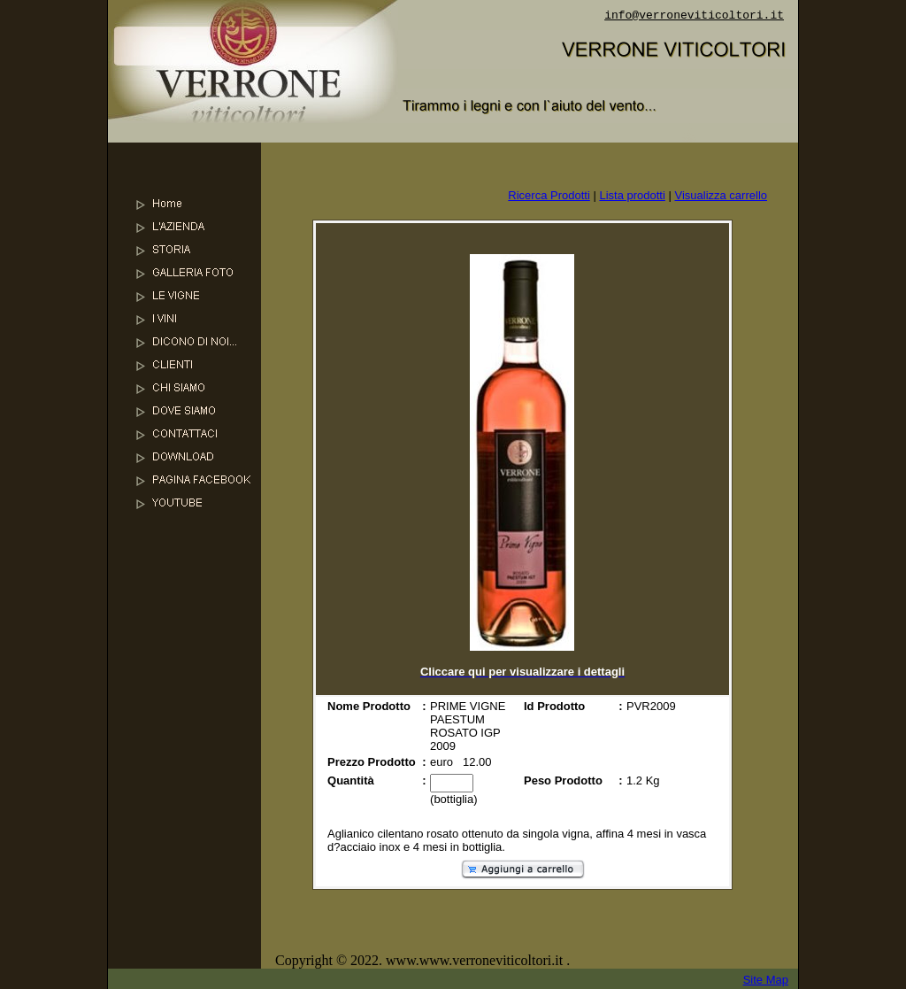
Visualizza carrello (720, 195)
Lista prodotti (631, 195)
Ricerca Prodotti (548, 195)
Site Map (765, 979)
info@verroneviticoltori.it (694, 15)
